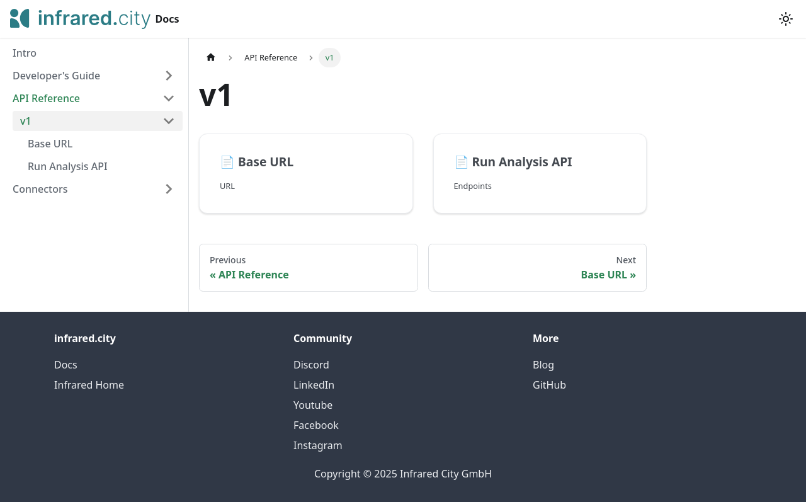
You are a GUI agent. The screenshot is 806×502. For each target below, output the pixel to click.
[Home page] (211, 57)
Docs (65, 365)
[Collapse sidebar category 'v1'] (169, 121)
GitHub (549, 385)
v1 (25, 121)
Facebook (316, 425)
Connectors (40, 189)
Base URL (50, 144)
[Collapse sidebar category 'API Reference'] (169, 98)
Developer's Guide (56, 76)
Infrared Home (89, 385)
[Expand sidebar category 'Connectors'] (169, 189)
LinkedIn (313, 385)
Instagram (318, 445)
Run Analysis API (68, 166)
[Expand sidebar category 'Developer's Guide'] (169, 76)
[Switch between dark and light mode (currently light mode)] (786, 19)
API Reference (46, 98)
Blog (543, 365)
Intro (25, 53)
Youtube (312, 405)
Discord (311, 365)
